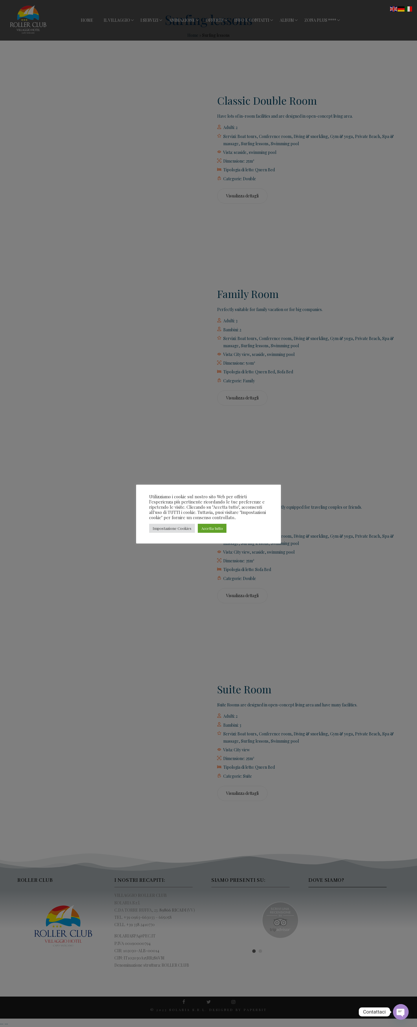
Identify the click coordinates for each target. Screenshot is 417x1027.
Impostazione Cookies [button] (172, 528)
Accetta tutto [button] (212, 528)
